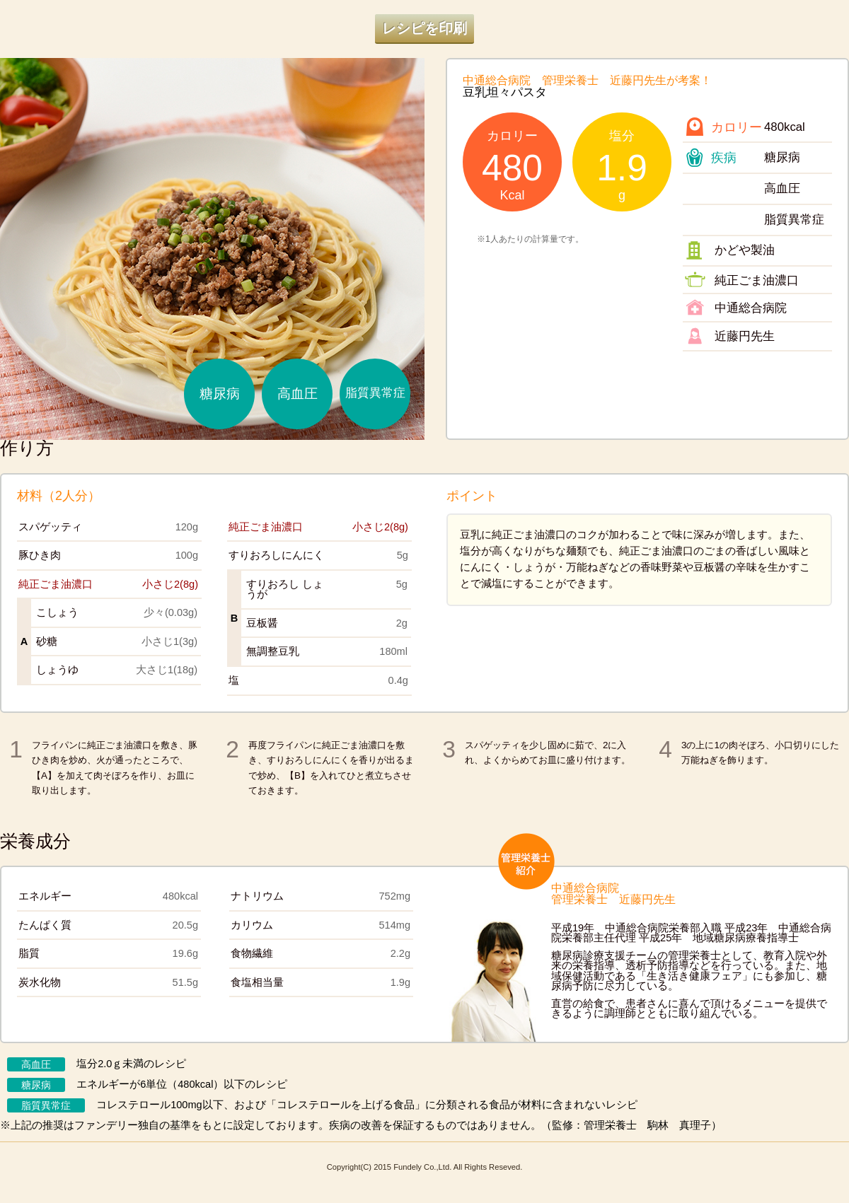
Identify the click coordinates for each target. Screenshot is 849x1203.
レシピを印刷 (424, 28)
